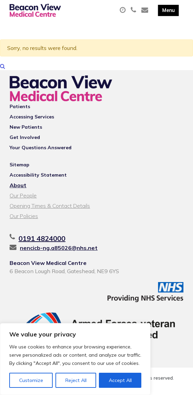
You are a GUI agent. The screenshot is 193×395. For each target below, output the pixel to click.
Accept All (120, 380)
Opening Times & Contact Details (50, 205)
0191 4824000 (41, 238)
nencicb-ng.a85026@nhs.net (59, 247)
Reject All (76, 380)
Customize (31, 380)
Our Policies (24, 216)
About (18, 185)
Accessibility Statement (38, 175)
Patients (20, 106)
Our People (23, 195)
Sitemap (19, 165)
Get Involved (25, 137)
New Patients (26, 127)
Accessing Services (32, 117)
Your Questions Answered (41, 147)
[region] (75, 359)
